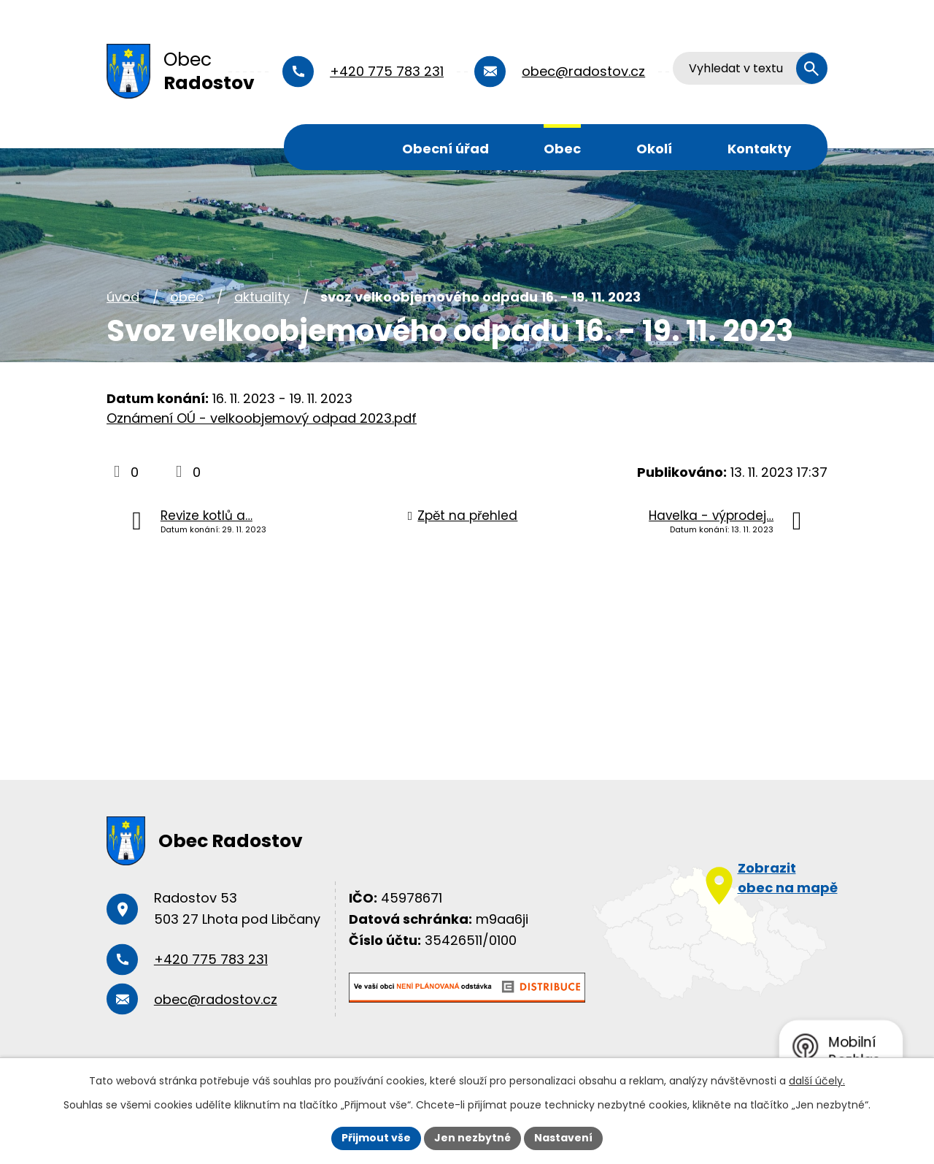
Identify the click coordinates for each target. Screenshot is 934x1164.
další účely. (817, 1080)
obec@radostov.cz (583, 71)
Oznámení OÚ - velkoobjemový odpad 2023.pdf (262, 418)
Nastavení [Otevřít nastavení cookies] (563, 1137)
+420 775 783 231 (387, 71)
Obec (562, 148)
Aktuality (262, 297)
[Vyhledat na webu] (750, 68)
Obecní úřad (445, 148)
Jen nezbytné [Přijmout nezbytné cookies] (472, 1137)
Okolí (654, 148)
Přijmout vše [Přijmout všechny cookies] (376, 1137)
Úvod (333, 147)
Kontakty (759, 148)
